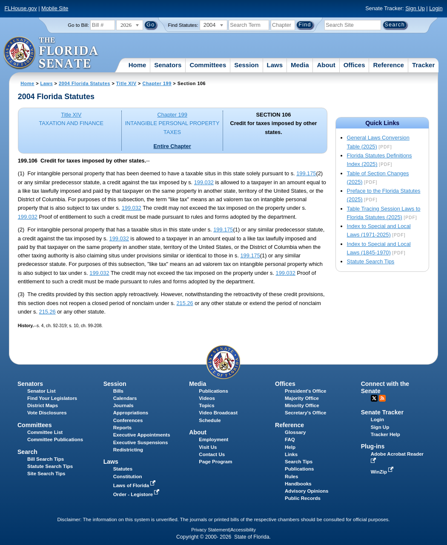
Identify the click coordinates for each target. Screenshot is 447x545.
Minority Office (302, 405)
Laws (275, 64)
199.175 (306, 173)
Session (246, 64)
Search (27, 451)
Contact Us (212, 454)
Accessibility (243, 529)
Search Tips (298, 461)
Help (290, 447)
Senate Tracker (382, 412)
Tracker (423, 64)
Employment (213, 439)
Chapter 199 (157, 83)
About (326, 64)
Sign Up (415, 8)
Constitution (127, 476)
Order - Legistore (137, 494)
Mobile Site (54, 8)
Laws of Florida (135, 485)
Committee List (45, 432)
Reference (388, 64)
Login (435, 8)
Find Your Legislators (52, 398)
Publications (213, 391)
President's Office (305, 391)
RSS (382, 398)
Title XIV (126, 83)
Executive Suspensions (140, 442)
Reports (122, 427)
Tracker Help (385, 434)
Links (291, 454)
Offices (354, 64)
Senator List (41, 391)
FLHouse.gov (21, 8)
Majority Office (302, 398)
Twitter (374, 398)
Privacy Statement (210, 529)
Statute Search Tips (371, 261)
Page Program (215, 461)
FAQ (290, 439)
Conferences (128, 420)
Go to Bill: (78, 25)
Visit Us (208, 447)
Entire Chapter (172, 146)
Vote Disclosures (47, 412)
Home (137, 64)
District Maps (42, 405)
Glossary (295, 432)
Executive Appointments (141, 434)
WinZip (383, 471)
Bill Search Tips (45, 459)
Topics (206, 405)
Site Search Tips (46, 473)
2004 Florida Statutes (84, 83)
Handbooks (298, 483)
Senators (167, 64)
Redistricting (128, 449)
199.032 (204, 182)
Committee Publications (55, 439)
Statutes (122, 468)
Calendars (125, 398)
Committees (207, 64)
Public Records (303, 498)
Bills (118, 391)
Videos (207, 398)
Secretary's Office (305, 412)
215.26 (184, 303)
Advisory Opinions (306, 491)
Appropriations (131, 412)
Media (300, 64)
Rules (291, 476)
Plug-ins (373, 446)
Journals (123, 405)
